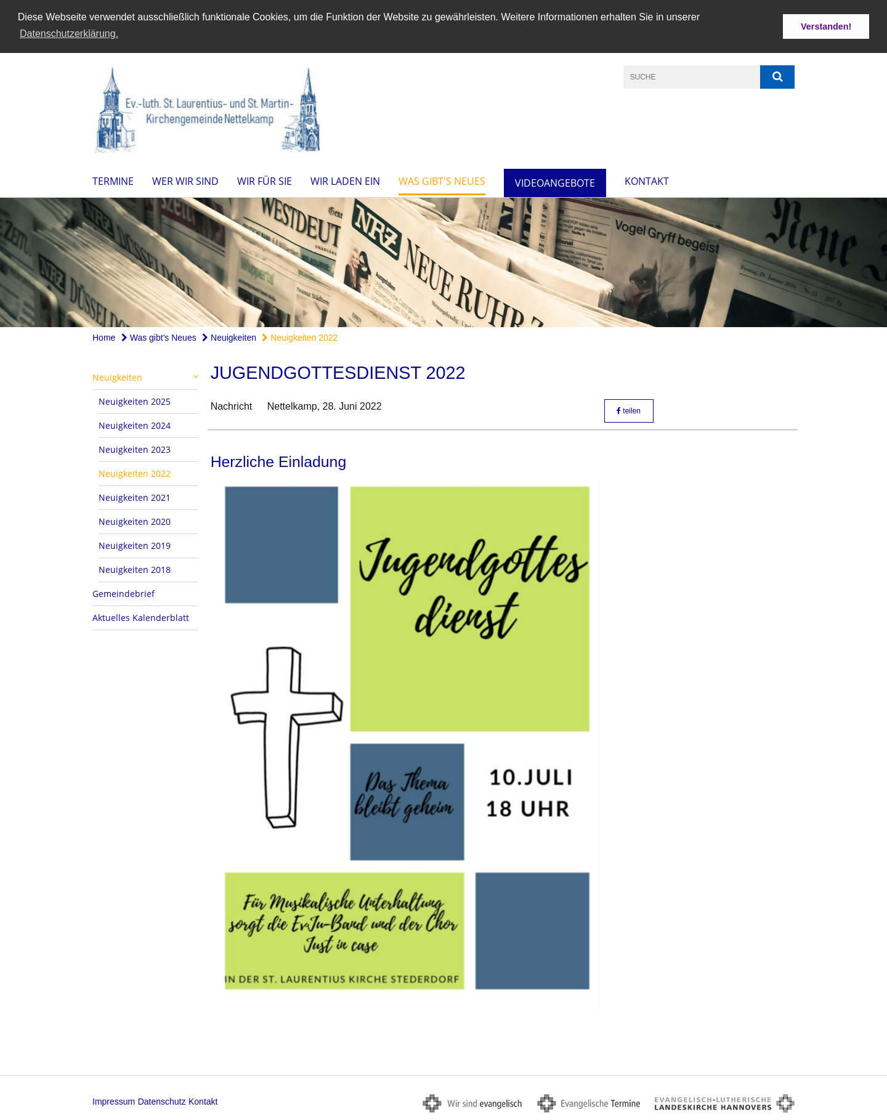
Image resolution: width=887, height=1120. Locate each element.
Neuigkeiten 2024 (135, 425)
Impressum (113, 1101)
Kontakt (647, 180)
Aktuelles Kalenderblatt (140, 617)
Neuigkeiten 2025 (135, 401)
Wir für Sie (264, 180)
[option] (443, 262)
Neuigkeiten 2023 (135, 449)
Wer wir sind (185, 180)
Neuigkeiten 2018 (135, 569)
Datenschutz (162, 1101)
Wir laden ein (345, 180)
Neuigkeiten (229, 337)
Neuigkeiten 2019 (135, 545)
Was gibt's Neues (442, 180)
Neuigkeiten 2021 (135, 497)
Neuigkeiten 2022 (300, 337)
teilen (629, 410)
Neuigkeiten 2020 (135, 521)
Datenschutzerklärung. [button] (69, 33)
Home (103, 337)
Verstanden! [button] (826, 26)
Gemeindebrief (123, 593)
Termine (113, 180)
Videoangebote (555, 182)
